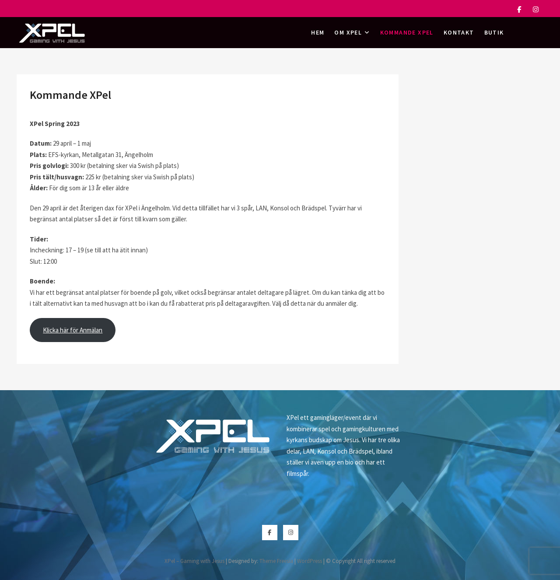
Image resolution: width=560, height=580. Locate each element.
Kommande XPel (407, 32)
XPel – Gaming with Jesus (194, 561)
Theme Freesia (276, 561)
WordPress (309, 561)
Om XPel (348, 32)
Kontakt (459, 32)
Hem (317, 32)
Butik (494, 32)
